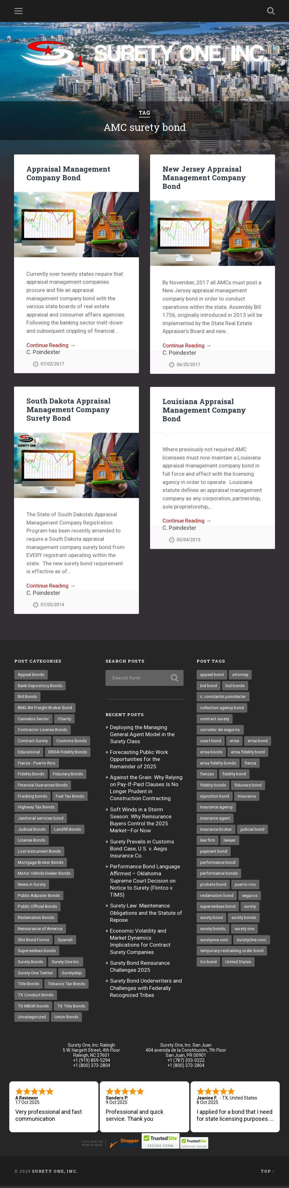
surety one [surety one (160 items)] (244, 930)
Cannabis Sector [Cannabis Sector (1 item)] (33, 720)
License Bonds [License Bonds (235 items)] (31, 841)
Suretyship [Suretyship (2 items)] (72, 974)
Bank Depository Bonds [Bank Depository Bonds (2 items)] (40, 687)
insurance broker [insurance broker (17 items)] (216, 831)
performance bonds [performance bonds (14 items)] (219, 875)
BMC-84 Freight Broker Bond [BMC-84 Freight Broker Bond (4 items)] (45, 709)
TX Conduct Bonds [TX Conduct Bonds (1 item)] (36, 996)
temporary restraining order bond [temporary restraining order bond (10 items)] (232, 952)
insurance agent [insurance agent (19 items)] (215, 819)
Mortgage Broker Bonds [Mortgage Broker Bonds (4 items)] (40, 864)
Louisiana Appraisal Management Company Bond (204, 410)
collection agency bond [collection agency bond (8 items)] (222, 709)
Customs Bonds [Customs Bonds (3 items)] (71, 742)
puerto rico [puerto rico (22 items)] (245, 886)
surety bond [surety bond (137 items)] (211, 919)
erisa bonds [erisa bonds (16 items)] (211, 753)
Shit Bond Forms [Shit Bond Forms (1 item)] (33, 941)
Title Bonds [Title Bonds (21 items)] (28, 985)
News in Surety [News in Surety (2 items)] (32, 886)
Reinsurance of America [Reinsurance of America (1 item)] (40, 930)
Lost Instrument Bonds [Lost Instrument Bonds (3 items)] (39, 853)
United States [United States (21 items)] (238, 963)
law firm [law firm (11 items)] (207, 841)
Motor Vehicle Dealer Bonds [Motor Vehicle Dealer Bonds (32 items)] (44, 875)
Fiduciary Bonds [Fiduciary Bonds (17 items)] (68, 775)
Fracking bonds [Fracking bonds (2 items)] (32, 797)
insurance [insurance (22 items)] (247, 797)
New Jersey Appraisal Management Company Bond (204, 177)
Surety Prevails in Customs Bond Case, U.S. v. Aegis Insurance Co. (142, 850)
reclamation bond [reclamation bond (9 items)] (216, 897)
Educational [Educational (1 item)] (29, 753)
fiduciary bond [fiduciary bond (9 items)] (248, 786)
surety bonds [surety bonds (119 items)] (243, 919)
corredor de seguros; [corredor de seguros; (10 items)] (220, 731)
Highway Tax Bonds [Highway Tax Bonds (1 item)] (36, 808)
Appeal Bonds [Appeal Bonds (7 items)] (31, 676)
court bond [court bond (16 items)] (210, 742)
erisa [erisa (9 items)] (234, 742)
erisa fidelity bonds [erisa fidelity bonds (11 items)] (218, 764)
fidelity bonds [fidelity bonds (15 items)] (213, 786)
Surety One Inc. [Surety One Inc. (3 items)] (66, 963)
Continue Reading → (50, 345)
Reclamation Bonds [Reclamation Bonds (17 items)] (36, 919)
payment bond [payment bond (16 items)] (213, 853)
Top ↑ (267, 1173)
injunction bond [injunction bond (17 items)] (214, 797)
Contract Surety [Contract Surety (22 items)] (33, 742)
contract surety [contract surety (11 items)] (214, 720)
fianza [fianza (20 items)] (250, 764)
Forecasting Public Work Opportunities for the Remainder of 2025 (139, 761)
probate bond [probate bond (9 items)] (213, 886)
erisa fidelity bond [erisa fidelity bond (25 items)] (248, 753)
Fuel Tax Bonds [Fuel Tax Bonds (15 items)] (70, 797)
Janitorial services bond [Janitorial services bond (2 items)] (40, 819)
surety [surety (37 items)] (250, 908)
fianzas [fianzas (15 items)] (207, 775)
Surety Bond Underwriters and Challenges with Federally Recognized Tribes (146, 989)
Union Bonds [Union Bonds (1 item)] (66, 1018)
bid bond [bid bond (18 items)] (208, 687)
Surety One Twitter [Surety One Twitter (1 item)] (35, 974)
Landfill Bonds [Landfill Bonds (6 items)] (67, 831)
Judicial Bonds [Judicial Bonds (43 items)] (32, 831)
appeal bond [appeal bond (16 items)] (212, 676)
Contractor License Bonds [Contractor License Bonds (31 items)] (42, 731)
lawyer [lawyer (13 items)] (230, 841)
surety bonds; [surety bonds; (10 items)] (213, 930)
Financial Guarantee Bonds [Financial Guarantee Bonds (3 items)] (43, 786)
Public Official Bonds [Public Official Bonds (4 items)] (37, 908)
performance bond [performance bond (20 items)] (217, 864)
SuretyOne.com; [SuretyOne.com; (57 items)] (252, 941)
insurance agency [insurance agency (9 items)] (216, 808)
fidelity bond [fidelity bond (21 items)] (234, 775)
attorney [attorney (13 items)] (240, 676)
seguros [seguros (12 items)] (249, 897)
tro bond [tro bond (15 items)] (208, 963)
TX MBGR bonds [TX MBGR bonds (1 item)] (33, 1007)
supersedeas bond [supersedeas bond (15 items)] (217, 908)
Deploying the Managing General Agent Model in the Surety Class (142, 736)
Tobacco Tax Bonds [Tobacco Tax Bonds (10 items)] (66, 985)
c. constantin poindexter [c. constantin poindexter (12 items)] (223, 698)
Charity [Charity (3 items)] (64, 720)
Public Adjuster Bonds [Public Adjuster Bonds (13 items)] (39, 897)
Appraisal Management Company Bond (68, 173)
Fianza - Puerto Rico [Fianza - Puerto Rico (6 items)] (36, 764)
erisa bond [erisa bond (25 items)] (258, 742)
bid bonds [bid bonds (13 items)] (235, 687)
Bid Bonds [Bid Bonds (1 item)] (27, 698)
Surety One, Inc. (54, 1173)
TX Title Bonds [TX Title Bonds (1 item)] (71, 1007)
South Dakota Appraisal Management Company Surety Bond (68, 409)
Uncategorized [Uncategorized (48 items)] (32, 1018)
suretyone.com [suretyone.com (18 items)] (214, 941)
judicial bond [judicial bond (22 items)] (252, 831)
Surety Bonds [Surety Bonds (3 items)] (30, 963)
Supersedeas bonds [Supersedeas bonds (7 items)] (37, 952)
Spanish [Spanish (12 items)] (65, 941)
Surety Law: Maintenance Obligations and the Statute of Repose (146, 914)
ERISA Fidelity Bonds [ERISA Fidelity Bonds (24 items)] (67, 753)
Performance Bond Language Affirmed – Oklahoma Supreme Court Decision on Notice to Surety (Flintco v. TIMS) (145, 882)
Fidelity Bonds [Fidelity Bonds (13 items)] (31, 775)
